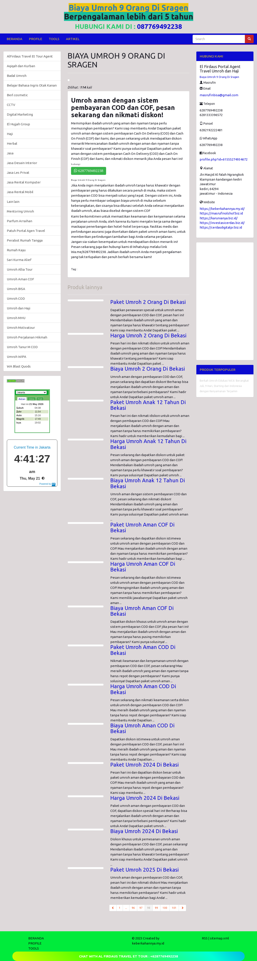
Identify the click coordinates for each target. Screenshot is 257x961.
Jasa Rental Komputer (24, 182)
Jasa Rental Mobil (20, 192)
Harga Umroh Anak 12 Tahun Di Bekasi (148, 444)
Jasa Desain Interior (22, 163)
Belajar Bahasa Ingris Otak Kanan (32, 85)
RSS (205, 938)
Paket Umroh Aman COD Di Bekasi (142, 650)
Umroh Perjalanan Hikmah (27, 337)
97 (141, 907)
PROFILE (35, 39)
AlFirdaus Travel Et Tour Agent (30, 56)
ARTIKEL (72, 39)
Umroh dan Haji (18, 308)
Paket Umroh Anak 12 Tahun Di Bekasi (148, 405)
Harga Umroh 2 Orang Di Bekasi (148, 335)
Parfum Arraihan (19, 221)
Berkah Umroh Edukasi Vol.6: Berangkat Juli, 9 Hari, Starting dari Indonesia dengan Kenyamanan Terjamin (224, 386)
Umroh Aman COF (20, 279)
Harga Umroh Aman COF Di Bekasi (142, 567)
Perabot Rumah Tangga (25, 240)
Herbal (12, 143)
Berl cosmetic (17, 95)
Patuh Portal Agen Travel (26, 231)
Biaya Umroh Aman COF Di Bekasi (142, 611)
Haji (10, 134)
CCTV (11, 105)
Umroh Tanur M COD (22, 347)
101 (174, 907)
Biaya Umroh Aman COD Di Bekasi (142, 728)
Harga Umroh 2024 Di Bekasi (144, 798)
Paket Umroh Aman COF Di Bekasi (142, 527)
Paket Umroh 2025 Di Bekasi (144, 870)
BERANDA (14, 39)
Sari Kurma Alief (19, 260)
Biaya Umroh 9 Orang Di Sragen (219, 77)
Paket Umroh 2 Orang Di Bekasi (148, 302)
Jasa (10, 153)
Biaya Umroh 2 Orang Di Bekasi (147, 369)
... (126, 907)
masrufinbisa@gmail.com (219, 95)
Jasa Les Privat (18, 172)
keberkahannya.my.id (148, 943)
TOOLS (54, 39)
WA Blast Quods (19, 366)
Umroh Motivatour (21, 327)
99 (156, 907)
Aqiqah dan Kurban (21, 66)
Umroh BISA (16, 289)
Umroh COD (16, 298)
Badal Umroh (16, 76)
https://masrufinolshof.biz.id (221, 213)
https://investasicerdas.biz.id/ (222, 223)
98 (150, 907)
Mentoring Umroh (20, 211)
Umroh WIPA (16, 357)
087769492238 (159, 26)
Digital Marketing (20, 114)
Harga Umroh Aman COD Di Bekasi (143, 689)
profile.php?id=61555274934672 (224, 159)
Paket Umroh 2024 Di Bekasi (144, 765)
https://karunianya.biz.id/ (219, 218)
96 (133, 907)
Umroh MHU (16, 318)
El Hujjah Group (18, 124)
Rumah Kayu (16, 250)
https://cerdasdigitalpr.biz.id (221, 227)
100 (165, 907)
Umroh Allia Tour (19, 269)
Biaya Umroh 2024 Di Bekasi (144, 831)
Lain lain (13, 201)
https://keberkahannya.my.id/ (222, 209)
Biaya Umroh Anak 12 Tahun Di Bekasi (147, 483)
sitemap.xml (219, 938)
